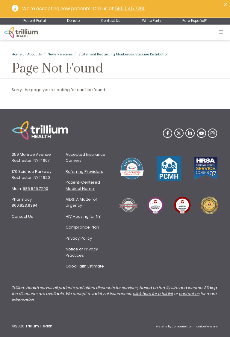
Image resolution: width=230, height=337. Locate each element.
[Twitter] (179, 133)
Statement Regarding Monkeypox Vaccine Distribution (123, 54)
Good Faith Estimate (85, 266)
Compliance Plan (82, 227)
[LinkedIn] (190, 133)
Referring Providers (84, 171)
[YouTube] (201, 133)
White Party (151, 20)
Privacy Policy (79, 238)
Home (17, 54)
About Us (34, 54)
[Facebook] (167, 133)
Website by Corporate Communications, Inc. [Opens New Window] (187, 326)
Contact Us (110, 20)
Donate (73, 20)
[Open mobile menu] (221, 32)
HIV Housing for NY (83, 216)
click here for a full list (153, 293)
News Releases (60, 54)
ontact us (190, 293)
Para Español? (194, 20)
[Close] (225, 4)
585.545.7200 (130, 8)
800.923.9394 (24, 205)
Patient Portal (34, 20)
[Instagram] (212, 133)
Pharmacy (22, 199)
